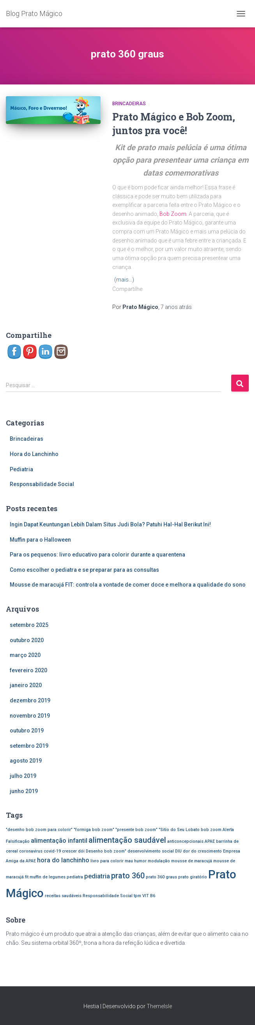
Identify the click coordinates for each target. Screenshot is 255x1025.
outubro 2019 (27, 730)
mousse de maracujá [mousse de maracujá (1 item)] (191, 860)
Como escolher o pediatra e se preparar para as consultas (84, 570)
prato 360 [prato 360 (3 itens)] (128, 875)
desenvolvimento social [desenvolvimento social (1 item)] (151, 851)
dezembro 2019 (30, 700)
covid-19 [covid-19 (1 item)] (52, 851)
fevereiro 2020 (28, 670)
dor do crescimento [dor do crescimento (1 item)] (202, 851)
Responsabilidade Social (42, 484)
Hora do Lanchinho (34, 454)
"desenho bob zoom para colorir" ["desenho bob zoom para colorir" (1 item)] (39, 829)
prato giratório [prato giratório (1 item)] (192, 877)
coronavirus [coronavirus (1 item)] (30, 851)
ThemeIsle (159, 1006)
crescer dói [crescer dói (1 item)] (73, 851)
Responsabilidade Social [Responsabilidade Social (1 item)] (108, 895)
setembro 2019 (29, 746)
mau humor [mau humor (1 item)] (136, 860)
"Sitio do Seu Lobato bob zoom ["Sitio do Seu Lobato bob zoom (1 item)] (190, 829)
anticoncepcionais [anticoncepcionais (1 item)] (185, 841)
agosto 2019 (26, 761)
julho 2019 (23, 776)
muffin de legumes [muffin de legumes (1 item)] (48, 877)
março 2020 (25, 655)
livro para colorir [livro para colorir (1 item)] (107, 860)
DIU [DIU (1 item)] (178, 851)
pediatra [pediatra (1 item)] (75, 877)
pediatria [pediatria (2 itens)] (97, 876)
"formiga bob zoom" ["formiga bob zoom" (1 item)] (94, 829)
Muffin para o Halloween (40, 540)
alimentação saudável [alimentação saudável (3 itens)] (127, 840)
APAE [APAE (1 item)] (210, 841)
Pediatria (21, 469)
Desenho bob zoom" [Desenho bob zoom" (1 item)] (106, 851)
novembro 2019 (30, 716)
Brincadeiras (129, 103)
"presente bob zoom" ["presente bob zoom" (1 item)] (136, 829)
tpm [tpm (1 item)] (137, 895)
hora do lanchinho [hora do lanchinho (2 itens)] (63, 860)
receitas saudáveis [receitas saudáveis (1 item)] (63, 895)
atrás (176, 307)
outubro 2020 (27, 640)
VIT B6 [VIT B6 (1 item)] (148, 895)
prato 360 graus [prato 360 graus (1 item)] (161, 877)
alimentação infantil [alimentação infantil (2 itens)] (59, 840)
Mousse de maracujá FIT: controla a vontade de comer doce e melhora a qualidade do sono (128, 585)
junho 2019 (24, 791)
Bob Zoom (172, 214)
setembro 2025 (29, 625)
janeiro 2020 (26, 685)
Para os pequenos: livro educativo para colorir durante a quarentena (97, 554)
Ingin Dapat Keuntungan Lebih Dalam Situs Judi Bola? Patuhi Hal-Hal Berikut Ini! (110, 524)
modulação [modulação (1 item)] (159, 860)
